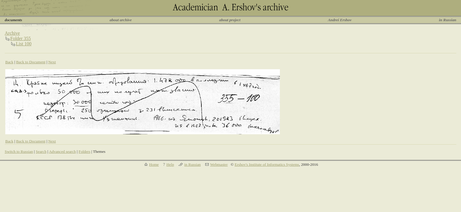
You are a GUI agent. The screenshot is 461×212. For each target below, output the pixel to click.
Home (154, 164)
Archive (12, 33)
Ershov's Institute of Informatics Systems (267, 164)
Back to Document (31, 62)
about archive (121, 20)
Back (9, 62)
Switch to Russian (19, 151)
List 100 (23, 43)
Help (170, 164)
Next (52, 62)
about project (229, 20)
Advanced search (62, 151)
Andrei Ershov (339, 20)
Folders (84, 151)
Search (41, 151)
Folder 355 (20, 38)
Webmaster (219, 164)
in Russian (447, 20)
